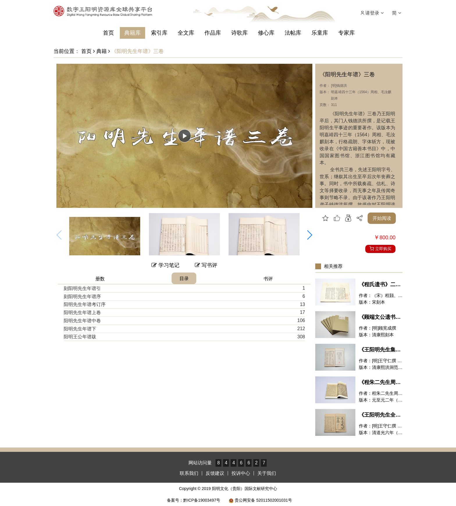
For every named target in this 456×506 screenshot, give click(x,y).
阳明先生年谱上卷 (82, 312)
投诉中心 (240, 473)
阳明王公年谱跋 (80, 336)
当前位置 (64, 51)
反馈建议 (215, 473)
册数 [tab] (100, 278)
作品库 (212, 33)
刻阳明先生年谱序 (82, 296)
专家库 (346, 33)
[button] (309, 235)
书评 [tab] (268, 278)
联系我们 (189, 473)
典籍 (100, 51)
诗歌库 (239, 33)
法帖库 (293, 33)
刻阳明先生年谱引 (82, 288)
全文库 (186, 33)
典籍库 (132, 33)
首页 (108, 33)
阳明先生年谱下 (80, 328)
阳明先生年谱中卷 (82, 320)
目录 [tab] (184, 278)
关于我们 (266, 473)
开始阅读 (382, 218)
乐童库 (319, 33)
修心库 (266, 33)
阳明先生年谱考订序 (85, 304)
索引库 (159, 33)
